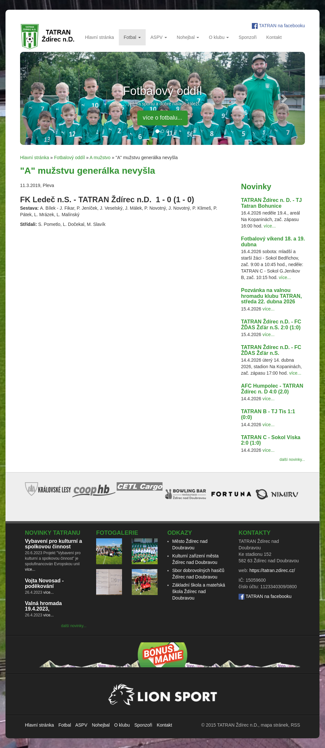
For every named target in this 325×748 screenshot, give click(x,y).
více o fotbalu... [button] (162, 117)
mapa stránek (274, 725)
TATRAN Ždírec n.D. (237, 725)
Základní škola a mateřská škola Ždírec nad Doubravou (198, 591)
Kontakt (274, 37)
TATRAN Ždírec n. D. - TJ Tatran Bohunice (271, 203)
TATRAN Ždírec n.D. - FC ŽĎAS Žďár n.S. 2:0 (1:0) (271, 324)
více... (270, 225)
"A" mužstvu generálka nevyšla (87, 171)
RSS (295, 725)
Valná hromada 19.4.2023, (43, 606)
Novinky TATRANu (52, 533)
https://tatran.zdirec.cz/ (272, 570)
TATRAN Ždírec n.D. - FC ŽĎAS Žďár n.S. (271, 350)
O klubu (219, 37)
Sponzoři (247, 37)
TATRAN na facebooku (282, 25)
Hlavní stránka (99, 37)
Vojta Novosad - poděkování (44, 583)
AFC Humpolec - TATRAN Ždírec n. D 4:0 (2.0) (272, 388)
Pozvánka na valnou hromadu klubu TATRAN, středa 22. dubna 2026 (271, 295)
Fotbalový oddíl (69, 157)
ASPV (159, 37)
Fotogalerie (117, 533)
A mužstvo (100, 157)
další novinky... (292, 459)
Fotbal (132, 37)
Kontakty (255, 533)
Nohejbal (188, 37)
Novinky (256, 186)
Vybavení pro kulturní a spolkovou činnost (53, 544)
